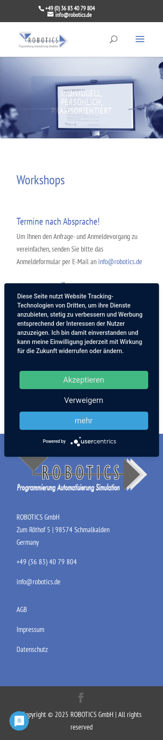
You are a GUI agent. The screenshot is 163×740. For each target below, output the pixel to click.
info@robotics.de (120, 261)
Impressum (30, 629)
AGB (22, 609)
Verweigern (83, 400)
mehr (84, 420)
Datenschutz (32, 649)
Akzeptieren (83, 379)
